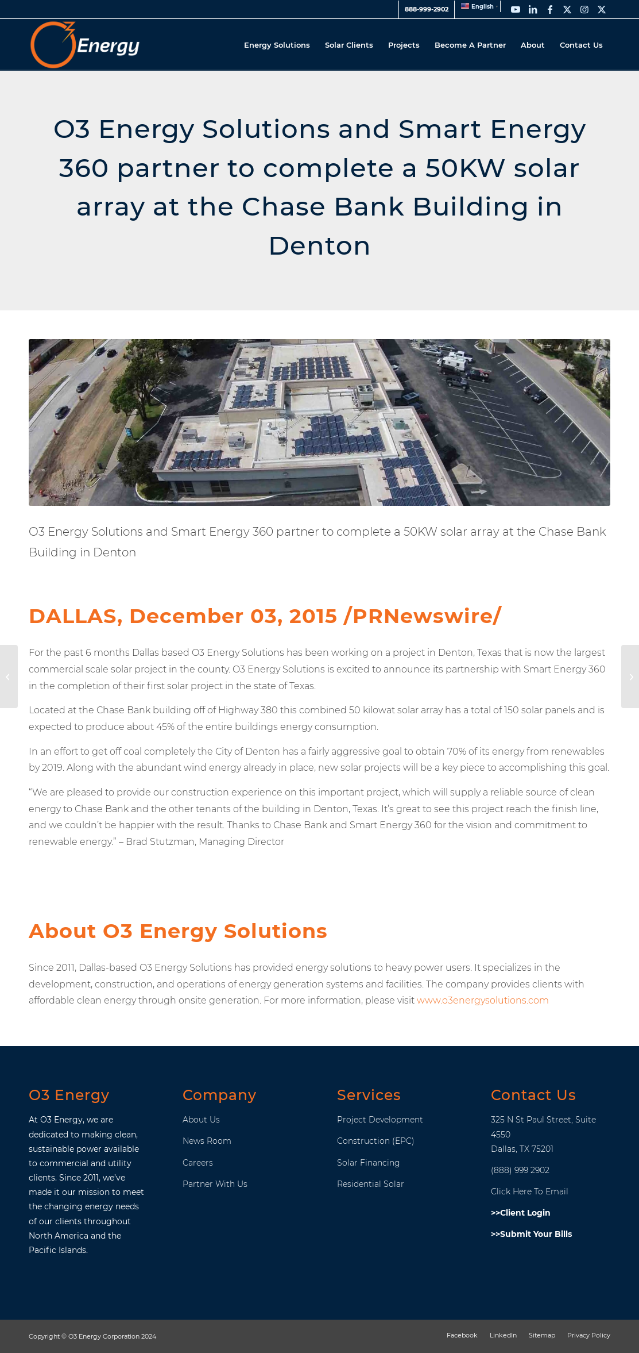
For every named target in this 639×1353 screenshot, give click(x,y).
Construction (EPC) (376, 1141)
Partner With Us (215, 1184)
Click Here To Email (529, 1191)
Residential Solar (370, 1184)
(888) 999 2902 (520, 1170)
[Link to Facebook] (550, 9)
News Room (207, 1141)
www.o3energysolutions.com (483, 1000)
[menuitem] (426, 9)
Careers (198, 1163)
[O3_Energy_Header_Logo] (85, 45)
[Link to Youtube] (515, 9)
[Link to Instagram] (584, 9)
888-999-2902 (426, 9)
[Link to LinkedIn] (532, 9)
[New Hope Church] (630, 676)
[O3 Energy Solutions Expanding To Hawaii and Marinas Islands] (9, 676)
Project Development (380, 1119)
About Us (201, 1119)
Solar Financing (368, 1163)
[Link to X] (567, 9)
